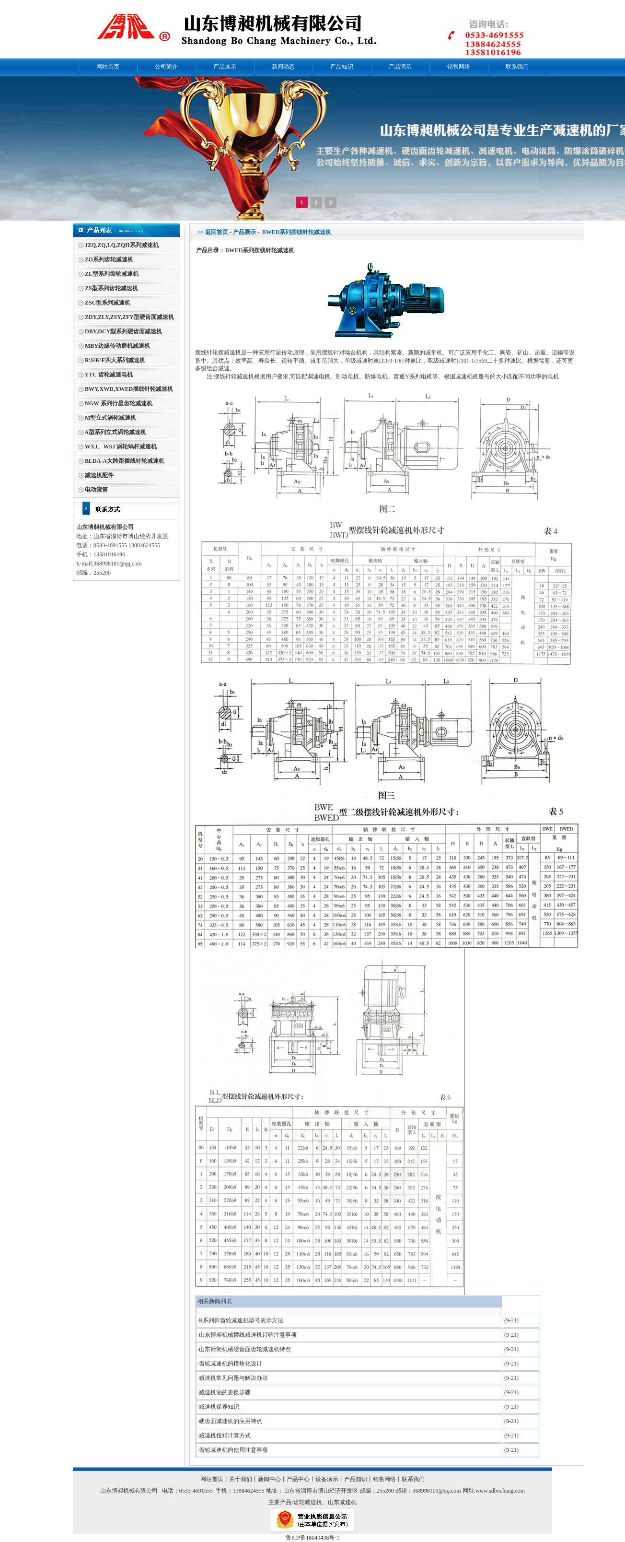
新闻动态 (283, 66)
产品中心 (298, 1479)
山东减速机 (342, 1502)
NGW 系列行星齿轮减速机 (118, 403)
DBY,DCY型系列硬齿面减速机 (123, 331)
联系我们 (517, 66)
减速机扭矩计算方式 (225, 1435)
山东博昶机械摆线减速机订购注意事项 (248, 1334)
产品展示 (224, 66)
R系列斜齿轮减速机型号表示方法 (241, 1320)
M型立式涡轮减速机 (110, 417)
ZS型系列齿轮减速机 (111, 288)
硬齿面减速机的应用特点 (230, 1421)
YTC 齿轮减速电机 (109, 374)
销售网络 (458, 66)
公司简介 (166, 66)
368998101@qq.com (437, 1490)
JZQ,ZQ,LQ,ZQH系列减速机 (122, 245)
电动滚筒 (96, 489)
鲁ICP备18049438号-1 (313, 1537)
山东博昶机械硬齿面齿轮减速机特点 (245, 1349)
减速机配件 (99, 475)
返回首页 (216, 232)
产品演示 (400, 66)
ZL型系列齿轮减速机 (112, 274)
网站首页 (107, 66)
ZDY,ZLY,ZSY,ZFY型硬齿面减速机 (129, 317)
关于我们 (240, 1479)
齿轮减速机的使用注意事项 (233, 1450)
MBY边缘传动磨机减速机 (117, 345)
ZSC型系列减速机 (107, 302)
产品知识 (341, 66)
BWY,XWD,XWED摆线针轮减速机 (129, 389)
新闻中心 (269, 1479)
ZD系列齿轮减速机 (109, 259)
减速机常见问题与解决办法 (233, 1378)
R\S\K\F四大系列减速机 (115, 360)
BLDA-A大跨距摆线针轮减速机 (124, 461)
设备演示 (326, 1479)
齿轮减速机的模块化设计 (230, 1363)
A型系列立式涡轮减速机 (115, 432)
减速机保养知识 (219, 1406)
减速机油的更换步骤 (225, 1392)
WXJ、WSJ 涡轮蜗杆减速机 (121, 446)
